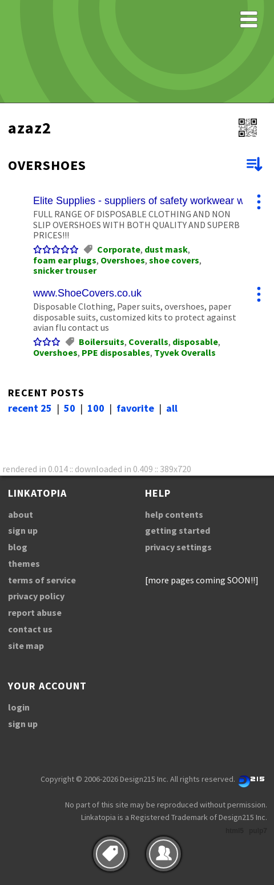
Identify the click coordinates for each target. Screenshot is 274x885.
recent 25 (30, 408)
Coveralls (148, 341)
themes (24, 563)
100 (95, 408)
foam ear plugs (64, 260)
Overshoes (122, 260)
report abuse (35, 612)
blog (17, 547)
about (20, 514)
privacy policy (36, 596)
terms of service (42, 580)
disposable (195, 341)
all (172, 408)
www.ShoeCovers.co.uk (87, 293)
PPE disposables (116, 352)
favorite (135, 408)
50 (69, 408)
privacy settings (178, 547)
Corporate (118, 249)
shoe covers (174, 260)
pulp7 (258, 831)
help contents (174, 514)
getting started (177, 530)
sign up (23, 530)
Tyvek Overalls (185, 352)
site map (26, 645)
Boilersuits (101, 341)
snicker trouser (64, 270)
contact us (30, 629)
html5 (234, 831)
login (19, 707)
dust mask (166, 249)
